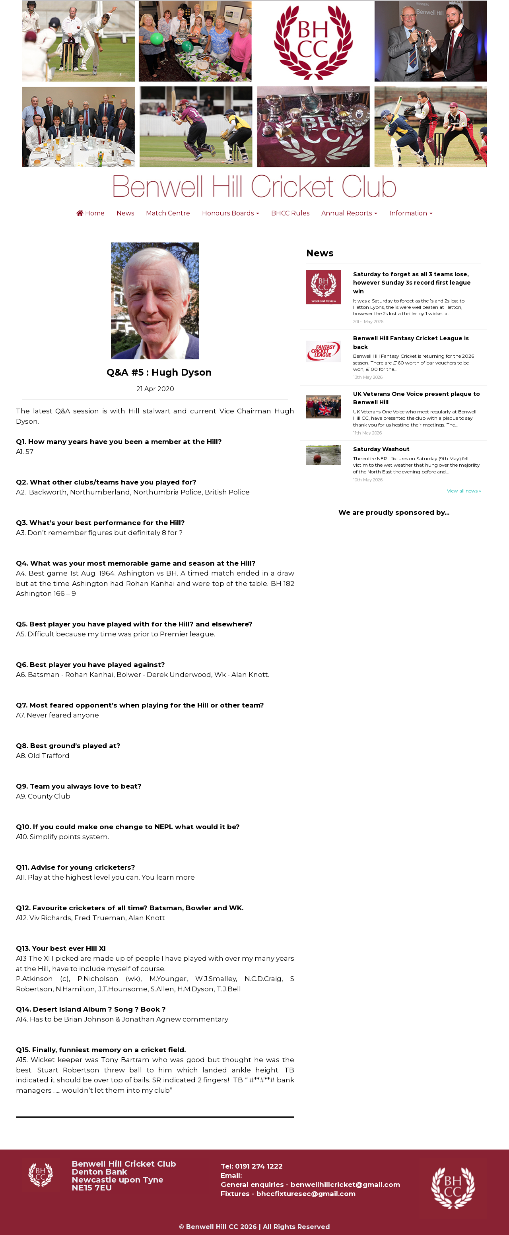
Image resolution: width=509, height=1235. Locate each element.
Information (411, 213)
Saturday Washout (381, 449)
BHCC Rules (290, 213)
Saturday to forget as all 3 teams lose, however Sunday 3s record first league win (412, 283)
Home (90, 213)
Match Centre (168, 213)
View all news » (464, 491)
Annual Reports (349, 213)
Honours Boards (230, 213)
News (125, 213)
